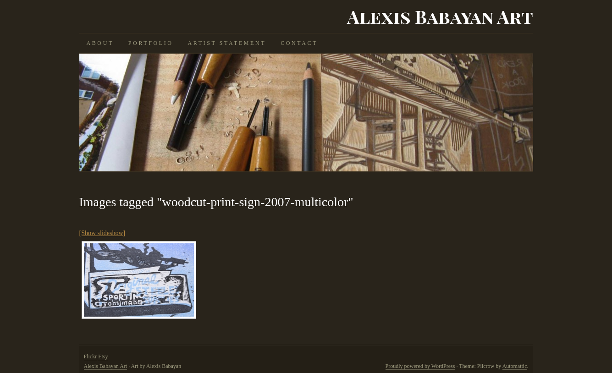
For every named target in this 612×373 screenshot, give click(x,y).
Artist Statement (227, 43)
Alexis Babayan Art (440, 16)
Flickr (90, 356)
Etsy (103, 356)
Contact (299, 43)
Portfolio (150, 43)
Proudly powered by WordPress (420, 366)
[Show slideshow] (102, 233)
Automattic (514, 366)
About (100, 43)
